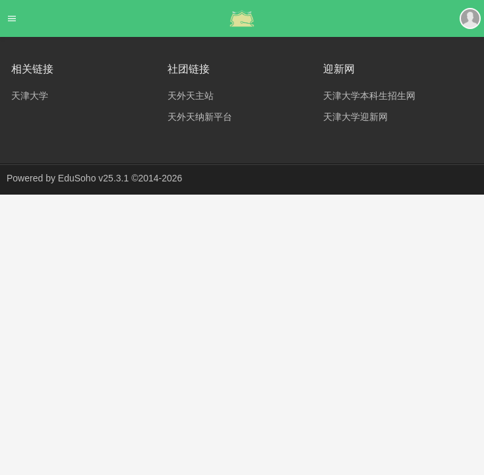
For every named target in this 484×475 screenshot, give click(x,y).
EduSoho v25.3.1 (93, 178)
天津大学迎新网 (355, 116)
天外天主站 (190, 95)
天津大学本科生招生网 (369, 95)
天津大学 (29, 95)
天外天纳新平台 (199, 116)
